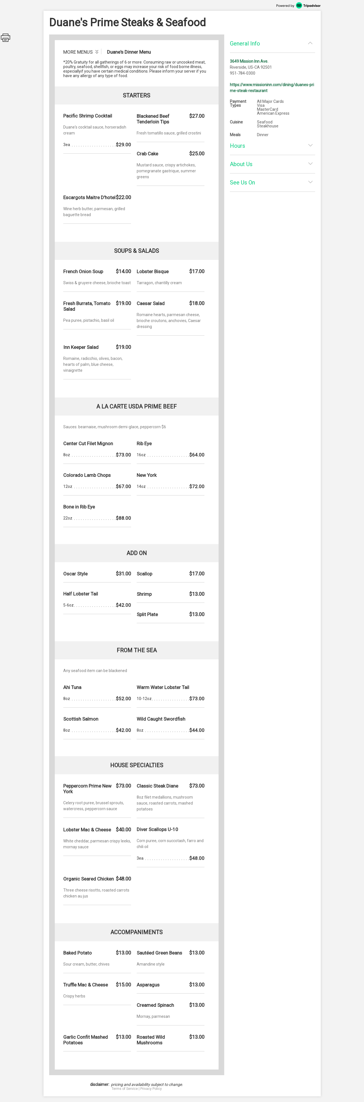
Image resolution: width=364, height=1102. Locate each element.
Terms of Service (125, 1089)
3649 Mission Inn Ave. (249, 61)
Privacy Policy (151, 1089)
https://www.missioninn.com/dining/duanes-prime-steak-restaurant (272, 87)
